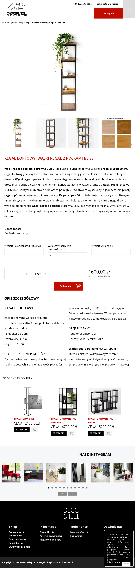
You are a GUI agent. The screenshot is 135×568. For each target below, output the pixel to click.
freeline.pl (67, 562)
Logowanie (76, 535)
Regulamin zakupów (50, 539)
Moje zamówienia (79, 532)
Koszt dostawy (17, 542)
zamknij (126, 563)
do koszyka (34, 429)
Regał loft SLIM (24, 419)
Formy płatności (17, 538)
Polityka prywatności (51, 535)
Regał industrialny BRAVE (100, 421)
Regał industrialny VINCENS (63, 421)
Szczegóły (21, 429)
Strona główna (11, 22)
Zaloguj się (114, 4)
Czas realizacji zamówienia (16, 534)
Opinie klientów (48, 532)
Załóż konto (102, 4)
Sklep (21, 22)
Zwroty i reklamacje (19, 546)
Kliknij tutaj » (113, 562)
